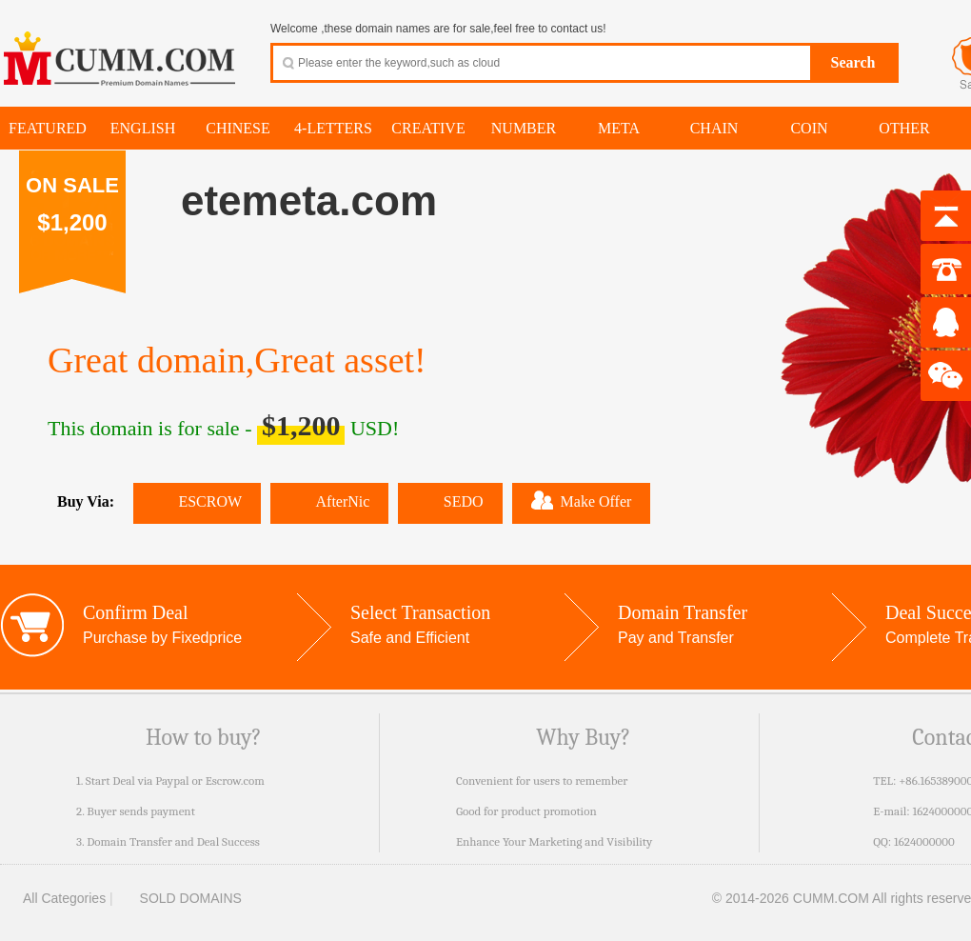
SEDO (450, 501)
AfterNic (329, 501)
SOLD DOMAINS (179, 898)
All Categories (53, 898)
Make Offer (581, 500)
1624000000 (924, 841)
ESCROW (197, 501)
